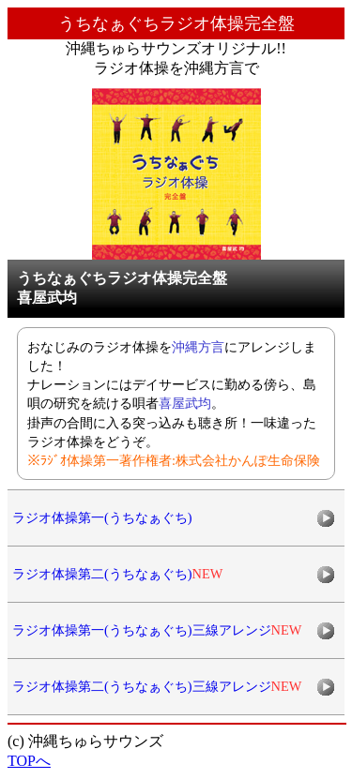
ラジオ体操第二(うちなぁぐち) (117, 573)
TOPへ (29, 761)
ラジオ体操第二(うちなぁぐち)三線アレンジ (156, 686)
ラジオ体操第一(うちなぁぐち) (102, 517)
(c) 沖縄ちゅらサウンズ (85, 741)
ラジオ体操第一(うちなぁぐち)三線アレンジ (156, 629)
